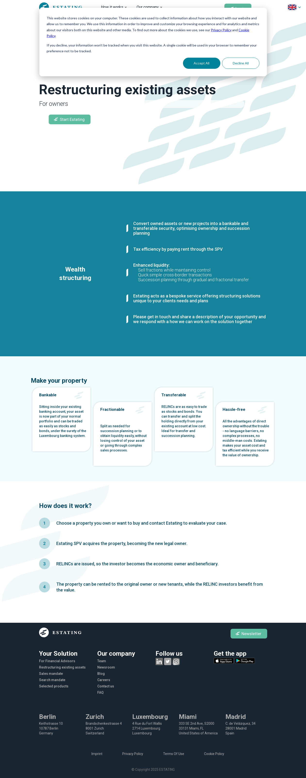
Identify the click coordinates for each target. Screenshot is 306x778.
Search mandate (52, 680)
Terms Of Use (173, 754)
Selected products (53, 686)
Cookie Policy (214, 754)
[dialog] (153, 42)
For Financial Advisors (57, 661)
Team (101, 661)
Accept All (201, 63)
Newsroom (106, 667)
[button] (114, 7)
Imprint (96, 754)
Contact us (105, 686)
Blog (101, 674)
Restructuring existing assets (62, 667)
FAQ (100, 692)
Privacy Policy (221, 30)
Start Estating (72, 119)
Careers (103, 680)
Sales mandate (51, 674)
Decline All (241, 63)
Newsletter (251, 633)
